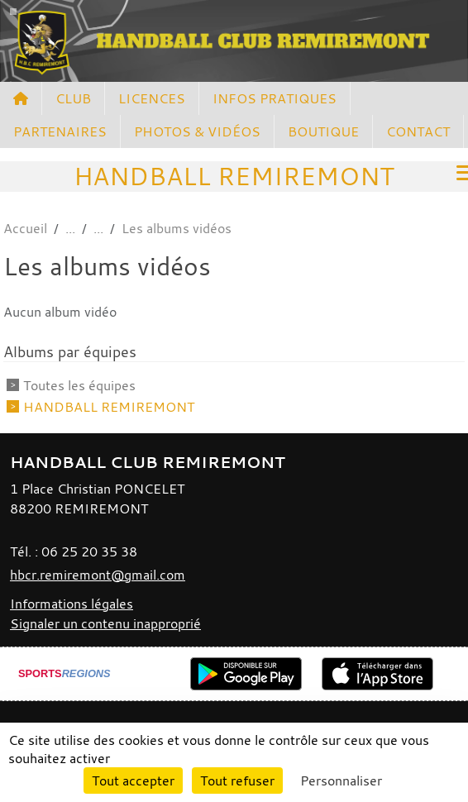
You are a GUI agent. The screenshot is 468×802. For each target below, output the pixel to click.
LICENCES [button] (151, 98)
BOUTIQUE (323, 131)
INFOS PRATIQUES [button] (275, 98)
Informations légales (71, 603)
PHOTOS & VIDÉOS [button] (197, 131)
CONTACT (418, 131)
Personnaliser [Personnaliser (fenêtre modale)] (341, 780)
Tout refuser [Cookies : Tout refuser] (237, 780)
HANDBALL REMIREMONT (108, 407)
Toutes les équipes (79, 385)
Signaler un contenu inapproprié (105, 623)
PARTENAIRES (60, 131)
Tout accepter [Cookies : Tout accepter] (133, 780)
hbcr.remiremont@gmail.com (97, 575)
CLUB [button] (73, 98)
